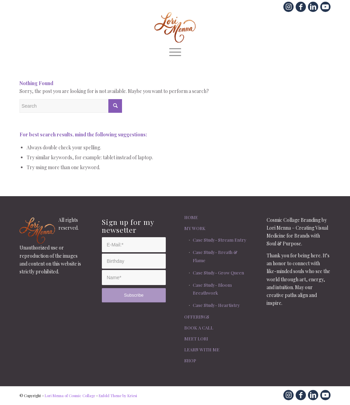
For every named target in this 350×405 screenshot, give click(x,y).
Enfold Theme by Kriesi (118, 395)
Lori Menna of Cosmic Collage (70, 395)
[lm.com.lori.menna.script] (175, 27)
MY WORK (194, 228)
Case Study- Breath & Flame (215, 256)
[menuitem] (175, 51)
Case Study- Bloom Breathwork (212, 289)
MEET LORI (196, 338)
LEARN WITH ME (201, 349)
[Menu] (175, 51)
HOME (191, 217)
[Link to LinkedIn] (313, 7)
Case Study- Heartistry (216, 305)
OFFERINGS (196, 317)
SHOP (190, 360)
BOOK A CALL (198, 327)
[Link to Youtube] (325, 7)
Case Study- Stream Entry (219, 240)
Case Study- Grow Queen (218, 272)
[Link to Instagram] (288, 7)
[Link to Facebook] (301, 7)
